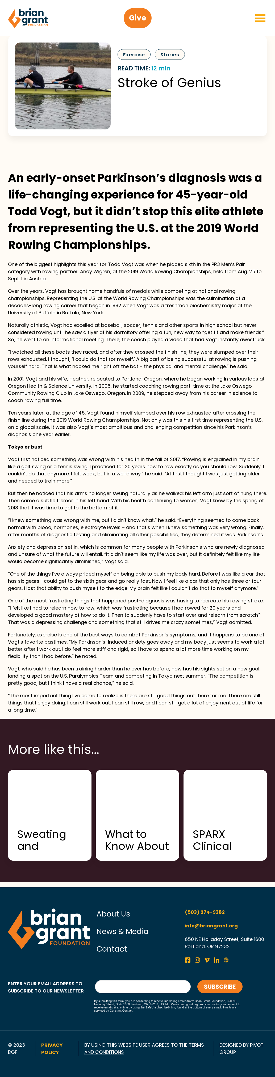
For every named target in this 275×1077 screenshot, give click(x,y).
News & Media (123, 931)
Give (137, 18)
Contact (112, 949)
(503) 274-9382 (205, 912)
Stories (169, 54)
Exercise (134, 54)
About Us (113, 914)
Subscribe (220, 987)
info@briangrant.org (211, 925)
